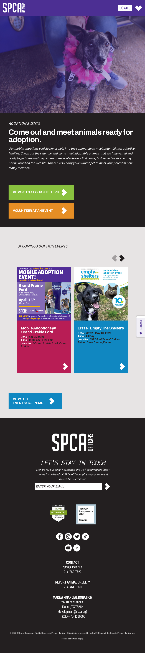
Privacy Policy (124, 633)
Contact (72, 562)
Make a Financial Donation (72, 597)
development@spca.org (72, 611)
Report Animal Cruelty (72, 582)
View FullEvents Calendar (28, 401)
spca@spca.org (72, 567)
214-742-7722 (72, 572)
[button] (122, 258)
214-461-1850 (73, 587)
